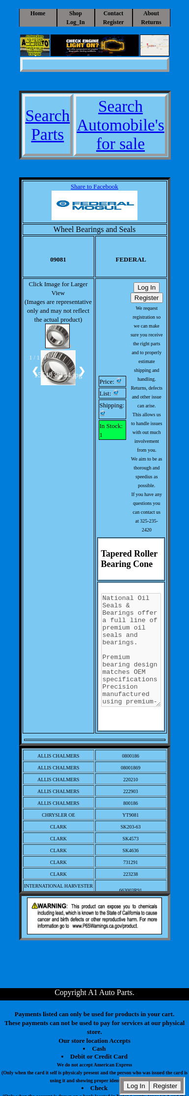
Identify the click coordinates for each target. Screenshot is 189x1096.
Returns (151, 22)
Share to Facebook (94, 186)
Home (38, 13)
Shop (75, 13)
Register (113, 22)
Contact (114, 13)
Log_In (75, 22)
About (151, 13)
